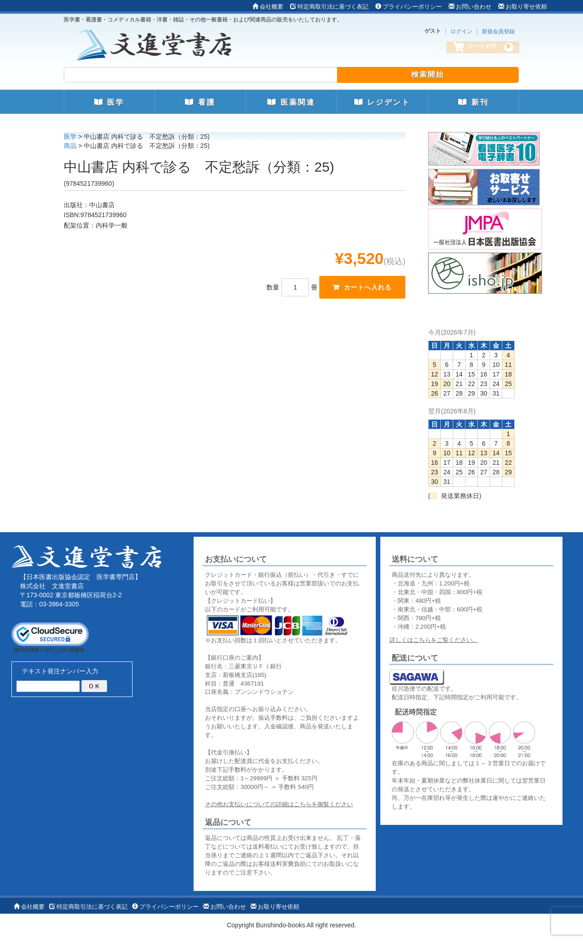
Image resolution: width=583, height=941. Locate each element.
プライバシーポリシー (408, 6)
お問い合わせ (470, 6)
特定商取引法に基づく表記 (329, 6)
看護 (200, 102)
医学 (109, 102)
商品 (70, 145)
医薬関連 (291, 102)
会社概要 (267, 6)
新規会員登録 (498, 31)
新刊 (473, 102)
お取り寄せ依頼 (522, 6)
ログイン (461, 31)
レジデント (382, 102)
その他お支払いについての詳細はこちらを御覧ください (279, 804)
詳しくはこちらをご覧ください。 (433, 639)
